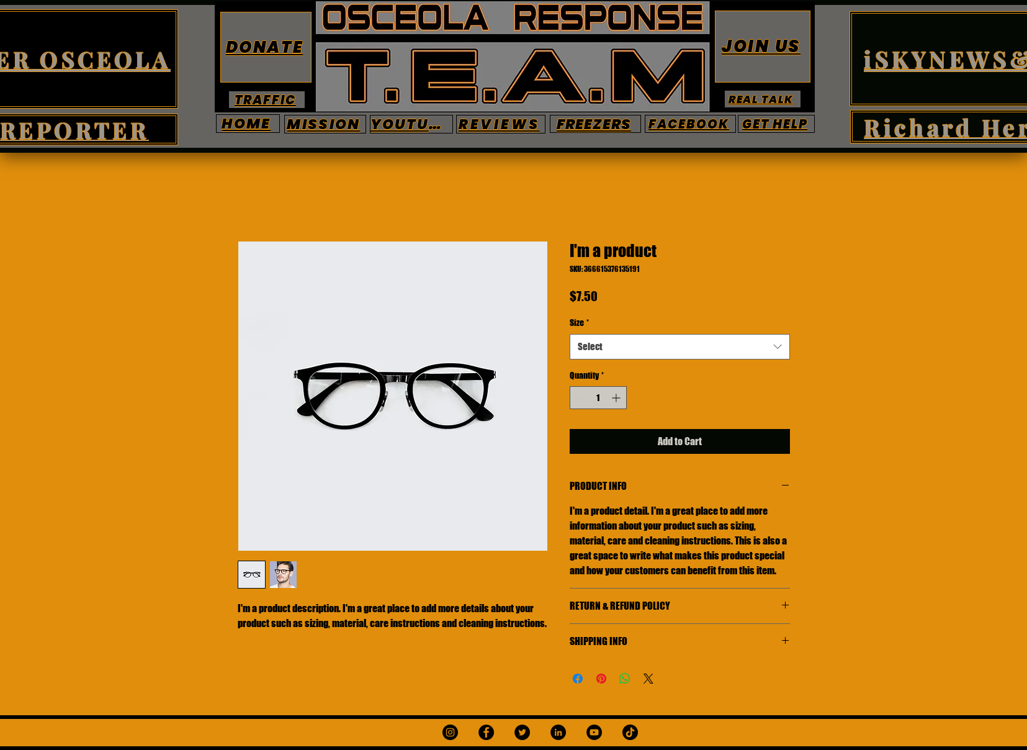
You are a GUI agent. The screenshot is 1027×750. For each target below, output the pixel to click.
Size (579, 322)
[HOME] (248, 123)
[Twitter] (522, 732)
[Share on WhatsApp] (624, 678)
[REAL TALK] (762, 99)
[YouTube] (594, 732)
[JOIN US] (762, 47)
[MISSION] (325, 124)
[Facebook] (486, 732)
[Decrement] (579, 398)
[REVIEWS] (500, 124)
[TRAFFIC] (266, 100)
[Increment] (617, 398)
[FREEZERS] (595, 124)
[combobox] (680, 346)
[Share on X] (648, 678)
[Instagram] (450, 732)
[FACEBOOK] (690, 124)
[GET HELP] (776, 124)
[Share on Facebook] (577, 678)
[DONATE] (266, 47)
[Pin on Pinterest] (601, 678)
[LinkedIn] (558, 732)
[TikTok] (630, 732)
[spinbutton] (598, 398)
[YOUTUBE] (411, 124)
